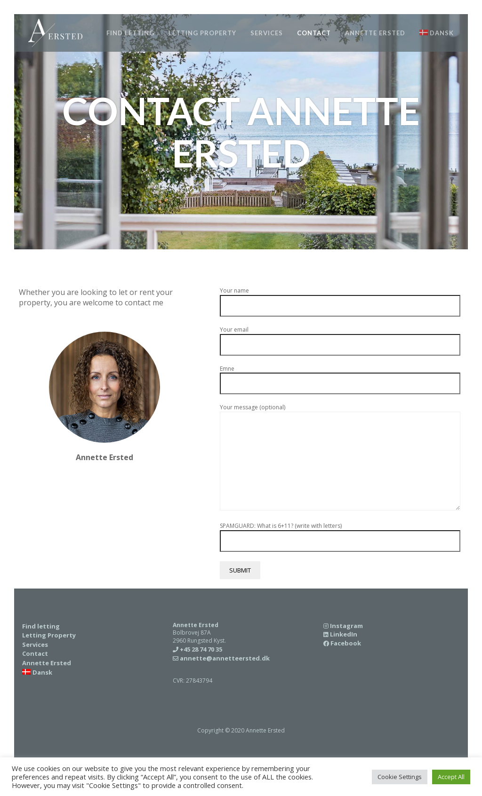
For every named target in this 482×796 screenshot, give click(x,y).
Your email (340, 337)
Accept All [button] (451, 776)
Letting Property (202, 33)
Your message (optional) (340, 458)
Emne (340, 376)
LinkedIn (343, 634)
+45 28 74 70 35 (104, 491)
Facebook (345, 643)
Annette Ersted (375, 33)
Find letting (130, 33)
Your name (340, 298)
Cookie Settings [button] (400, 776)
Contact (314, 33)
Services (266, 33)
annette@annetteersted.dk (225, 658)
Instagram (346, 625)
